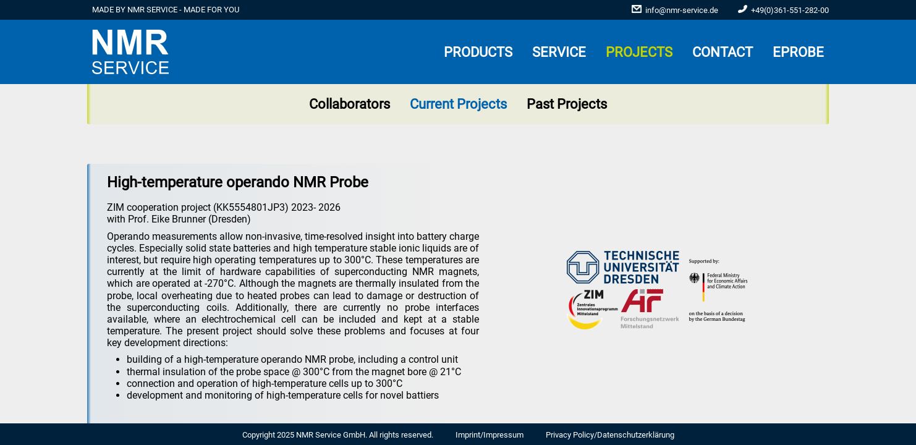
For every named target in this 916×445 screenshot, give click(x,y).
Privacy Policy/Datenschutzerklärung (610, 434)
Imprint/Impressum (490, 434)
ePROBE (798, 52)
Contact (722, 52)
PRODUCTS (478, 52)
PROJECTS (639, 52)
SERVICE (559, 52)
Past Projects (567, 104)
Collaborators (349, 104)
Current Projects (458, 104)
